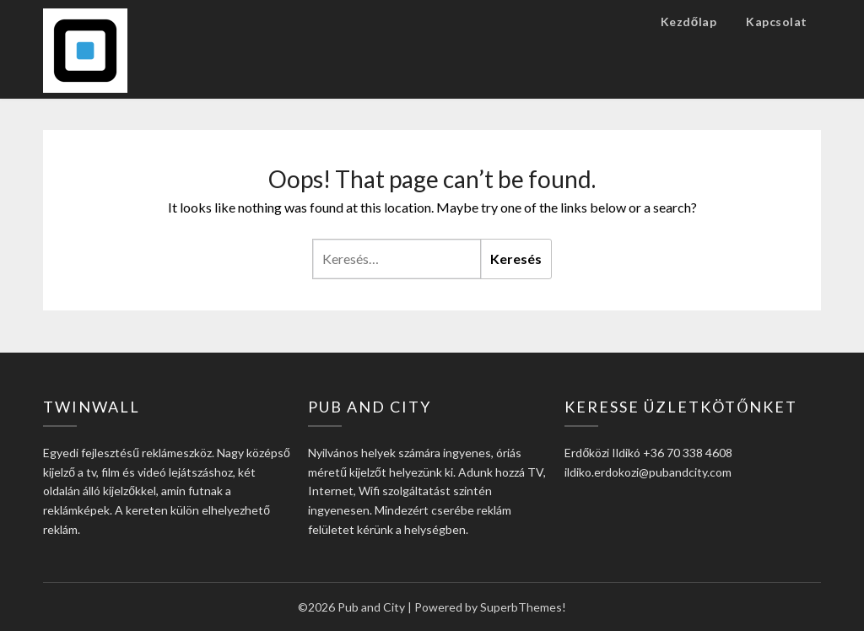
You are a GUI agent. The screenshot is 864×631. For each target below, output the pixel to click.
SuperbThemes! (523, 607)
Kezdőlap (689, 21)
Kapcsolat (776, 21)
